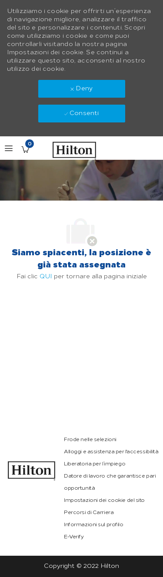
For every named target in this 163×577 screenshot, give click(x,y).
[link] (31, 470)
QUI (46, 276)
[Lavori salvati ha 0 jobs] (25, 149)
